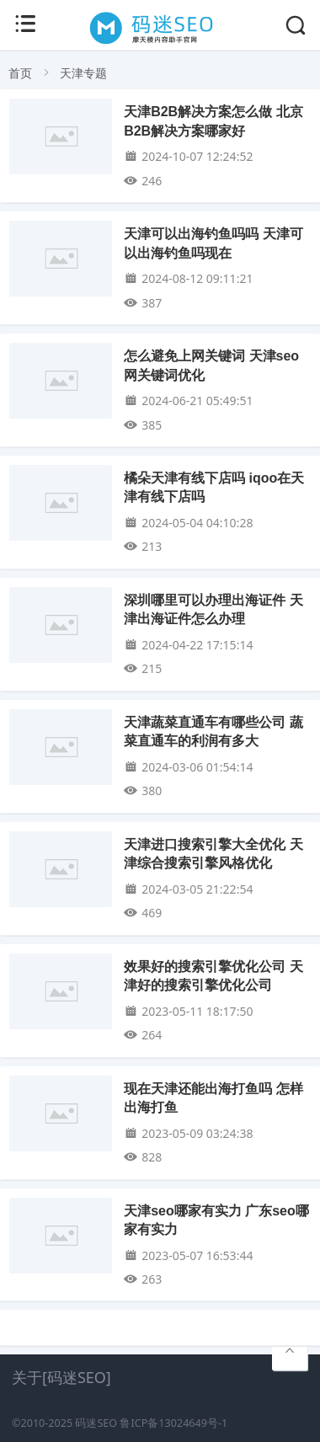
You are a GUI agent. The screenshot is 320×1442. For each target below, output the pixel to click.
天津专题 (83, 73)
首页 (20, 73)
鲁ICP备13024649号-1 (173, 1423)
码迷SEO (96, 1423)
